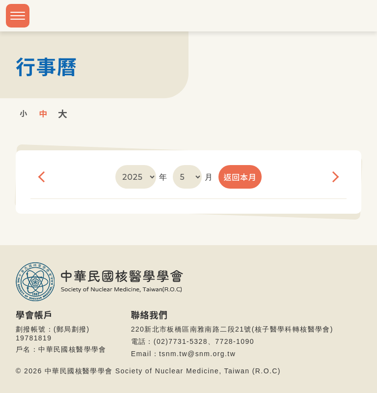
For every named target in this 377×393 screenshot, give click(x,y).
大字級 (63, 113)
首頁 (357, 66)
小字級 (23, 113)
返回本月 (239, 177)
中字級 (43, 113)
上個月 (42, 177)
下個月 (335, 177)
